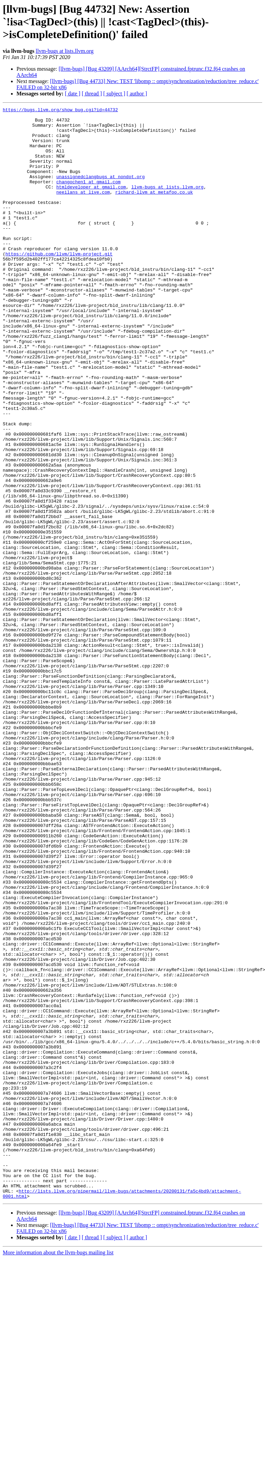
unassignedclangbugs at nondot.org (100, 191)
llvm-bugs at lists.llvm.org (65, 51)
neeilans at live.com (83, 209)
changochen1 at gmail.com (88, 197)
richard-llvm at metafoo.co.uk (154, 209)
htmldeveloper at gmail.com (91, 203)
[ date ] (72, 93)
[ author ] (137, 93)
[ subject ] (114, 93)
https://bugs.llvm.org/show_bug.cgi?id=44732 (60, 110)
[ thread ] (92, 93)
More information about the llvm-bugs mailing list (58, 1471)
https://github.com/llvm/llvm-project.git (59, 283)
